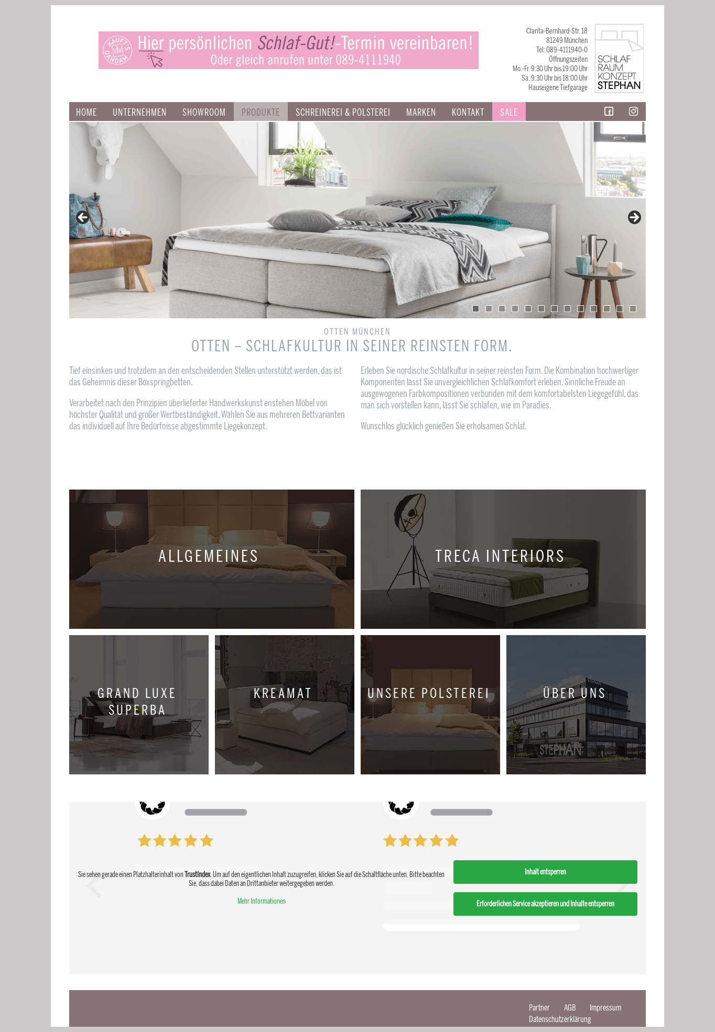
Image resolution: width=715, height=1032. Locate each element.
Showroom (204, 112)
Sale (509, 112)
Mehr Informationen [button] (261, 901)
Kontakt (468, 112)
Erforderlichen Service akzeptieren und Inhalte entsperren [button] (545, 904)
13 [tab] (633, 308)
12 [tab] (619, 308)
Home (86, 112)
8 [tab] (567, 308)
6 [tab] (541, 308)
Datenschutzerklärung (560, 1019)
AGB (570, 1008)
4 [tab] (515, 308)
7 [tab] (554, 308)
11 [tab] (606, 308)
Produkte (261, 112)
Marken (421, 112)
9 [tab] (580, 308)
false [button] (83, 218)
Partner (539, 1008)
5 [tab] (528, 308)
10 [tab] (593, 308)
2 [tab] (488, 308)
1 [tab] (475, 308)
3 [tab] (502, 308)
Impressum (605, 1008)
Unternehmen (140, 112)
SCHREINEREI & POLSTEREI (343, 112)
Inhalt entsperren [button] (545, 872)
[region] (357, 220)
